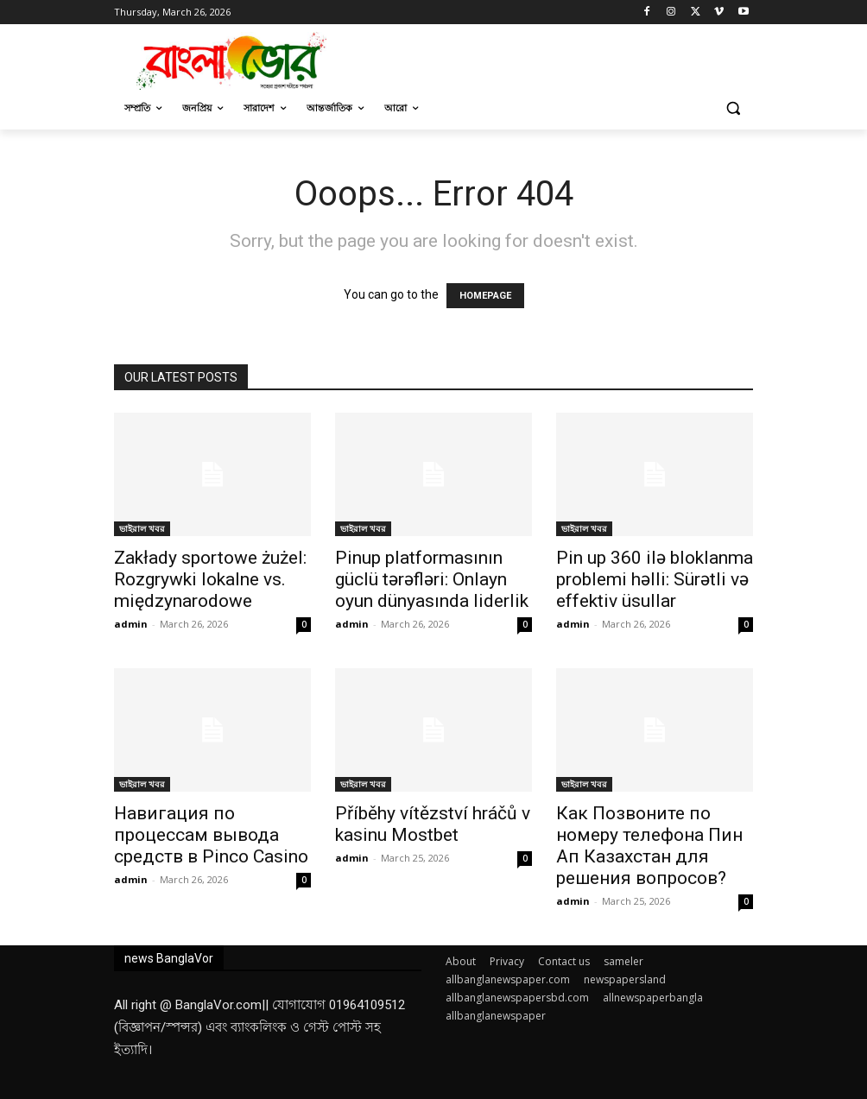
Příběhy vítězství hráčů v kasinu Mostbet (432, 824)
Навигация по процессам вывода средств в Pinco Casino (211, 835)
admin (131, 623)
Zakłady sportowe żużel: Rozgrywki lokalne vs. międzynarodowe (210, 579)
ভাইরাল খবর (142, 528)
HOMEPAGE (485, 295)
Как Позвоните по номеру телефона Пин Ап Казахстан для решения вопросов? (649, 845)
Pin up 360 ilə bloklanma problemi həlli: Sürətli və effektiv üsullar (654, 579)
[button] (732, 108)
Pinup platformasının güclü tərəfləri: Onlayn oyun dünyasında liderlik (431, 579)
